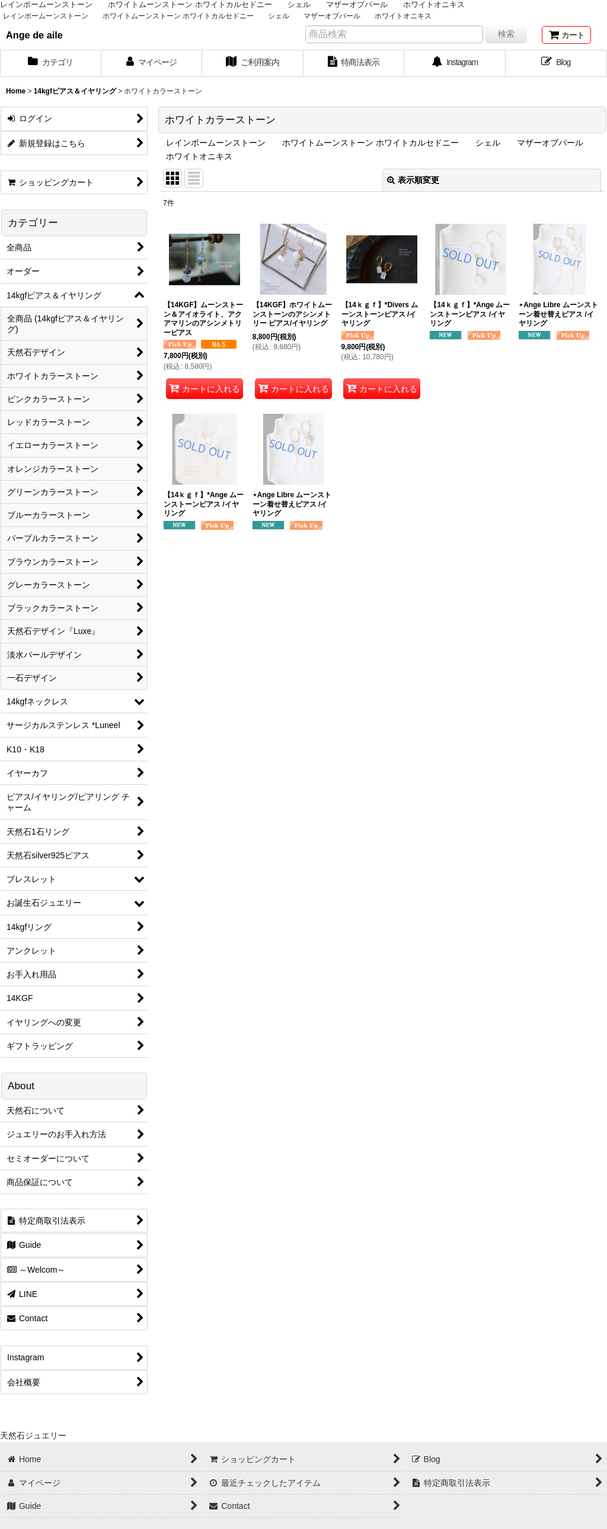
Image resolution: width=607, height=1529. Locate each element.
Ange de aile (34, 35)
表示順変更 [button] (413, 180)
